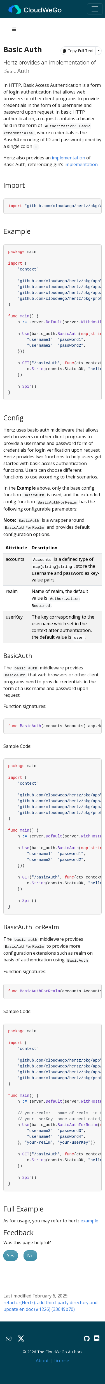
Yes (10, 1256)
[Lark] (9, 1339)
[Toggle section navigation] (14, 29)
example (89, 1221)
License (61, 1360)
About (42, 1360)
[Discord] (96, 1338)
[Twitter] (21, 1339)
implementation (68, 158)
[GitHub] (87, 1338)
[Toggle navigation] (95, 9)
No (30, 1256)
